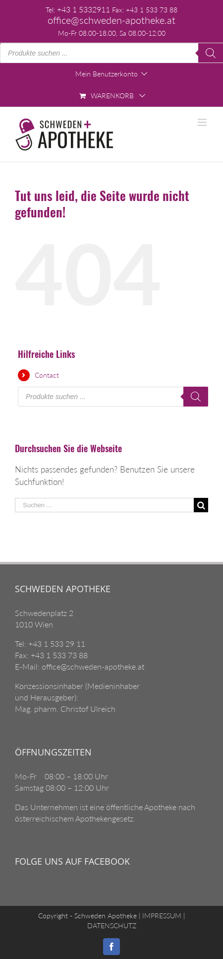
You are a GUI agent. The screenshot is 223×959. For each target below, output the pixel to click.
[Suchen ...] (104, 505)
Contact (47, 375)
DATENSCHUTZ (111, 925)
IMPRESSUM (160, 915)
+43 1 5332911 (83, 9)
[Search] (210, 53)
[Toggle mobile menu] (203, 122)
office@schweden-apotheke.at (111, 20)
